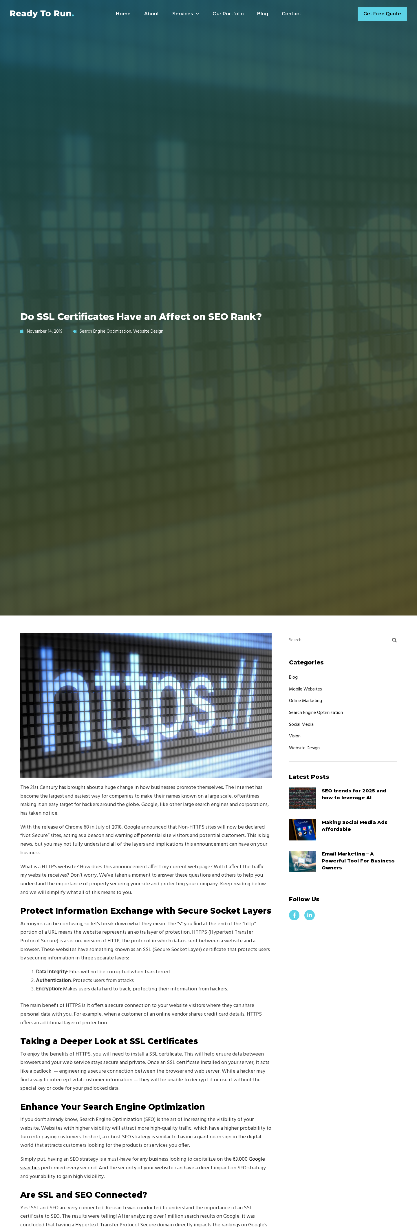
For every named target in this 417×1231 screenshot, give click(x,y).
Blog (264, 14)
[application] (196, 14)
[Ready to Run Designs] (42, 14)
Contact (293, 14)
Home (121, 14)
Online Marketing (305, 701)
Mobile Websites (305, 689)
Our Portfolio (228, 14)
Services (185, 14)
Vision (295, 736)
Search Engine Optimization (105, 331)
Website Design (148, 331)
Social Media (301, 724)
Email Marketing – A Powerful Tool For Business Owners (358, 861)
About (150, 14)
